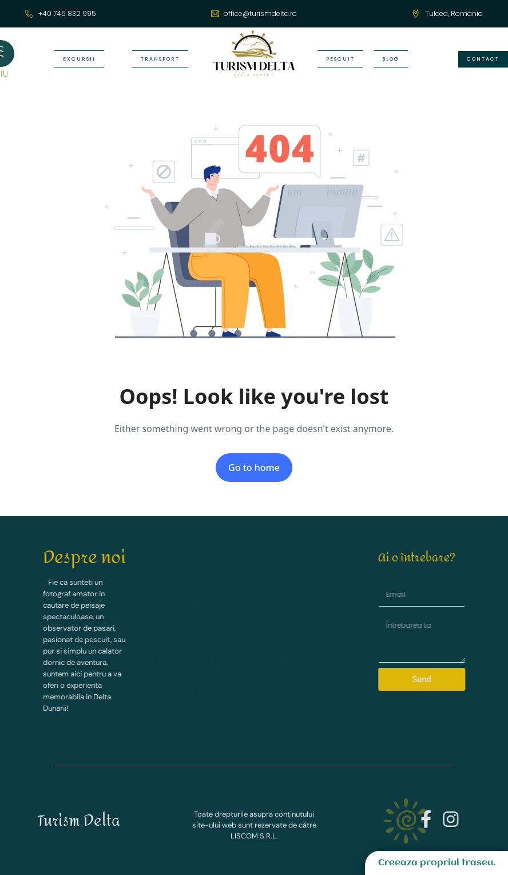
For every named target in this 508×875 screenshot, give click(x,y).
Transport (280, 653)
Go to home (254, 467)
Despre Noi (180, 594)
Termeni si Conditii (192, 660)
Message (424, 614)
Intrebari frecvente (192, 684)
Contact (277, 677)
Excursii (278, 600)
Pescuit (276, 629)
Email (421, 580)
